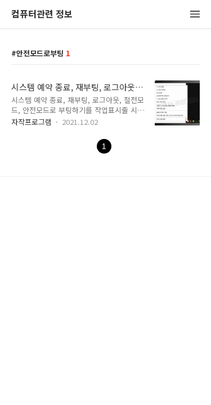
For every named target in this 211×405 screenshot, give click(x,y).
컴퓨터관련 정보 (42, 14)
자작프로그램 (31, 121)
